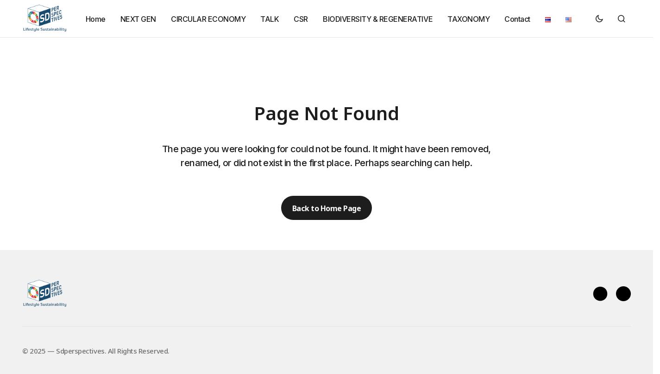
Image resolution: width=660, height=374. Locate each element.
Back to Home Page (326, 208)
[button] (599, 18)
